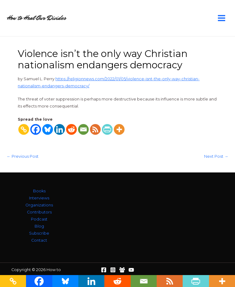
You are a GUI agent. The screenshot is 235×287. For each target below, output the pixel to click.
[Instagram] (113, 270)
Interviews (39, 198)
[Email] (83, 129)
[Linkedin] (59, 129)
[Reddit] (71, 129)
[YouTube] (131, 270)
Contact (39, 240)
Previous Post (23, 157)
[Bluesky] (47, 129)
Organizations (39, 205)
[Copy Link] (23, 129)
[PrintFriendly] (107, 129)
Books (39, 191)
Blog (39, 226)
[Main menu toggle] (221, 18)
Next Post (216, 157)
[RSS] (95, 129)
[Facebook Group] (122, 270)
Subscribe (39, 233)
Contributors (39, 212)
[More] (119, 129)
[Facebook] (35, 129)
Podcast (39, 219)
